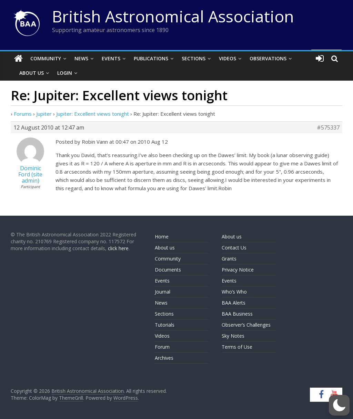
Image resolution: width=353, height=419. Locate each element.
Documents (168, 269)
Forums (23, 113)
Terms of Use (237, 347)
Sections (193, 58)
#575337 (328, 127)
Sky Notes (233, 336)
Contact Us (234, 247)
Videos (227, 58)
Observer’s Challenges (246, 324)
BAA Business (237, 313)
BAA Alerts (233, 302)
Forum (162, 347)
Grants (229, 258)
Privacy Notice (238, 269)
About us (165, 247)
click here (118, 248)
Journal (162, 291)
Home (162, 236)
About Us (31, 73)
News (81, 58)
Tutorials (164, 324)
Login (64, 73)
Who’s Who (234, 291)
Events (111, 58)
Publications (151, 58)
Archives (164, 358)
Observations (268, 58)
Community (45, 58)
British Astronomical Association (173, 16)
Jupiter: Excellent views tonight (92, 113)
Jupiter (44, 113)
